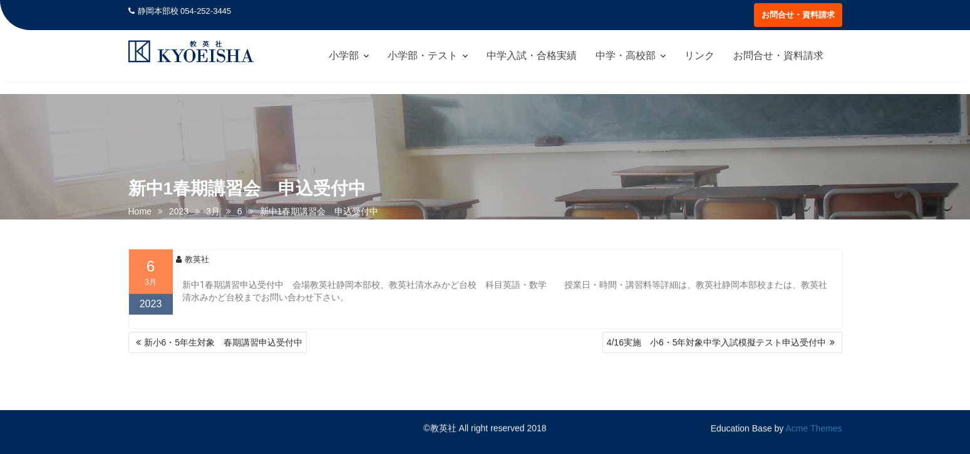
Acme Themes (814, 428)
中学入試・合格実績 (532, 55)
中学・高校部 (626, 55)
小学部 (344, 55)
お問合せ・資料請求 (798, 14)
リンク (699, 55)
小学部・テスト (423, 55)
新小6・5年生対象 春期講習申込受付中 (223, 342)
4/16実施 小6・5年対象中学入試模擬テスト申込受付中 (717, 342)
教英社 (192, 264)
